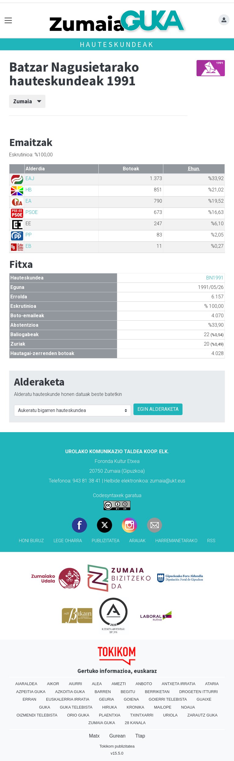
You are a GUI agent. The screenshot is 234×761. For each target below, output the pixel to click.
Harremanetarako (176, 540)
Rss (211, 540)
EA (28, 201)
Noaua (188, 707)
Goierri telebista (168, 699)
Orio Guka (78, 715)
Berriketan (157, 691)
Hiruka (109, 707)
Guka (44, 707)
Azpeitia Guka (30, 691)
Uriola (170, 715)
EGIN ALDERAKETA (158, 409)
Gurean (117, 735)
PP (29, 235)
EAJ (30, 178)
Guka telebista (76, 707)
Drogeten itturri (198, 691)
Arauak (137, 540)
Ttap (140, 735)
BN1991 (215, 278)
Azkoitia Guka (70, 691)
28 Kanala (135, 722)
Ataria (211, 683)
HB (29, 190)
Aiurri (75, 683)
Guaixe (204, 699)
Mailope (162, 707)
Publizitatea (105, 540)
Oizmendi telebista (36, 715)
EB (28, 246)
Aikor (53, 683)
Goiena (131, 699)
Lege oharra (68, 540)
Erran (29, 699)
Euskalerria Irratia (67, 699)
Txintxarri (141, 715)
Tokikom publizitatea (116, 746)
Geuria (106, 699)
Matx (94, 735)
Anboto (144, 683)
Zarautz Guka (202, 715)
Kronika (135, 707)
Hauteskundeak (117, 44)
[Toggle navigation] (8, 20)
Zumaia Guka (101, 722)
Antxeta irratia (178, 683)
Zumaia (27, 101)
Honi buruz (31, 540)
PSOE (32, 212)
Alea (97, 683)
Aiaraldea (26, 683)
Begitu (128, 691)
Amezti (119, 683)
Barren (103, 691)
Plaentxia (109, 715)
